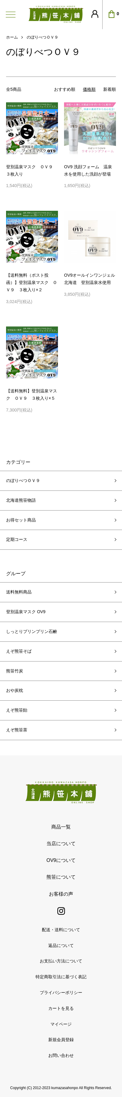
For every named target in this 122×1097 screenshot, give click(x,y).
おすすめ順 (64, 89)
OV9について (61, 860)
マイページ (61, 1024)
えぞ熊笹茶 (16, 729)
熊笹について (61, 877)
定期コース (16, 539)
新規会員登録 (61, 1039)
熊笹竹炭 (14, 670)
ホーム (12, 37)
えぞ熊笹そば (19, 651)
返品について (61, 945)
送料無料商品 (19, 592)
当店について (61, 843)
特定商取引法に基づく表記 (61, 976)
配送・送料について (61, 929)
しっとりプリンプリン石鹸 (31, 631)
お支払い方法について (61, 961)
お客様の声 (61, 894)
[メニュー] (9, 14)
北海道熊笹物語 (21, 500)
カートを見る (61, 1008)
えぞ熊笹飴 (16, 710)
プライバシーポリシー (61, 992)
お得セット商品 (21, 520)
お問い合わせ (61, 1055)
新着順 (109, 89)
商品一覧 (61, 826)
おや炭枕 (14, 690)
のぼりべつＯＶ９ (42, 37)
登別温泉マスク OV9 (26, 611)
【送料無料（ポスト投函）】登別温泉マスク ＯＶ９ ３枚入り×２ (31, 282)
